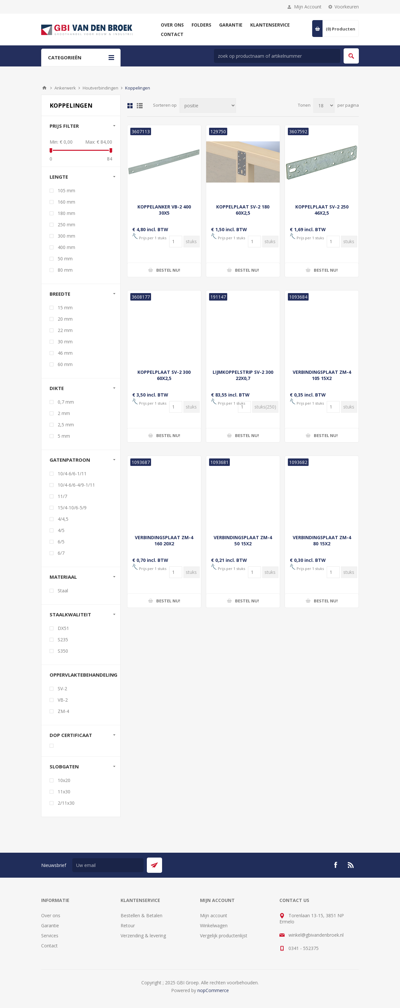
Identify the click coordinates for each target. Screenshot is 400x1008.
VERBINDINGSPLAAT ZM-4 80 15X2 (322, 540)
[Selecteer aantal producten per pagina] (324, 105)
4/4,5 (63, 519)
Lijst (140, 105)
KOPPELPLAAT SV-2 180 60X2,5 (242, 210)
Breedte (60, 294)
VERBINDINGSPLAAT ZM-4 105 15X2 (322, 375)
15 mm (65, 307)
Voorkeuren (347, 7)
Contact (49, 946)
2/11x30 (66, 803)
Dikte (57, 388)
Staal (63, 590)
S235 (63, 639)
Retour (128, 925)
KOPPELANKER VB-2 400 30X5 (164, 210)
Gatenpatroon (70, 460)
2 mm (64, 413)
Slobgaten (64, 766)
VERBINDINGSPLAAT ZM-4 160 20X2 (164, 540)
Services (49, 935)
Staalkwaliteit (70, 614)
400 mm (66, 247)
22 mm (65, 330)
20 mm (65, 319)
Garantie (50, 925)
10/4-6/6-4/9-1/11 (76, 485)
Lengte (59, 176)
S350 (63, 651)
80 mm (65, 270)
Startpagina (44, 88)
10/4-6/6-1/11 (72, 473)
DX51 (63, 628)
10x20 (64, 780)
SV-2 (62, 688)
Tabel (130, 105)
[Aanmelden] (108, 865)
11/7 (62, 496)
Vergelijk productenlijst (223, 935)
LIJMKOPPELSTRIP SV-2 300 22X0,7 (243, 375)
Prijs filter (64, 126)
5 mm (64, 436)
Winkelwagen (214, 925)
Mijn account (213, 915)
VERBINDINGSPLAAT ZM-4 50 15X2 (243, 540)
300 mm (66, 236)
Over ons (50, 915)
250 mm (66, 224)
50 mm (65, 258)
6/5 (61, 542)
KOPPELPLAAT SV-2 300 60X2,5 (164, 375)
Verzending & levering (143, 935)
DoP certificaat (71, 735)
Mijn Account (308, 7)
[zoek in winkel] (277, 56)
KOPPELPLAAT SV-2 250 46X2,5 (321, 210)
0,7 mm (66, 402)
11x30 (64, 792)
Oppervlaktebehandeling (83, 674)
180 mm (66, 213)
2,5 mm (66, 424)
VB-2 (63, 700)
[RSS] (351, 865)
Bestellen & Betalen (141, 915)
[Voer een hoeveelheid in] (175, 241)
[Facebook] (335, 865)
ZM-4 (63, 711)
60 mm (65, 364)
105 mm (66, 190)
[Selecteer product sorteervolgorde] (208, 105)
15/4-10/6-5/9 (72, 507)
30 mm (65, 341)
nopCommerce (213, 990)
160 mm (66, 202)
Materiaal (63, 577)
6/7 (61, 553)
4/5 (61, 530)
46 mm (65, 353)
